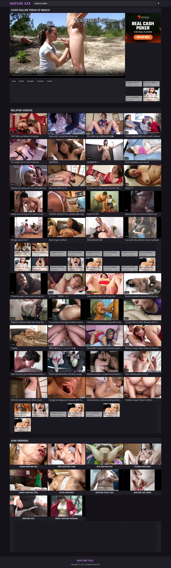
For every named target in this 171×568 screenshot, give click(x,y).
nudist (49, 81)
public (21, 81)
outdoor (40, 81)
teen (14, 81)
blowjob (30, 81)
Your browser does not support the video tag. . (67, 45)
